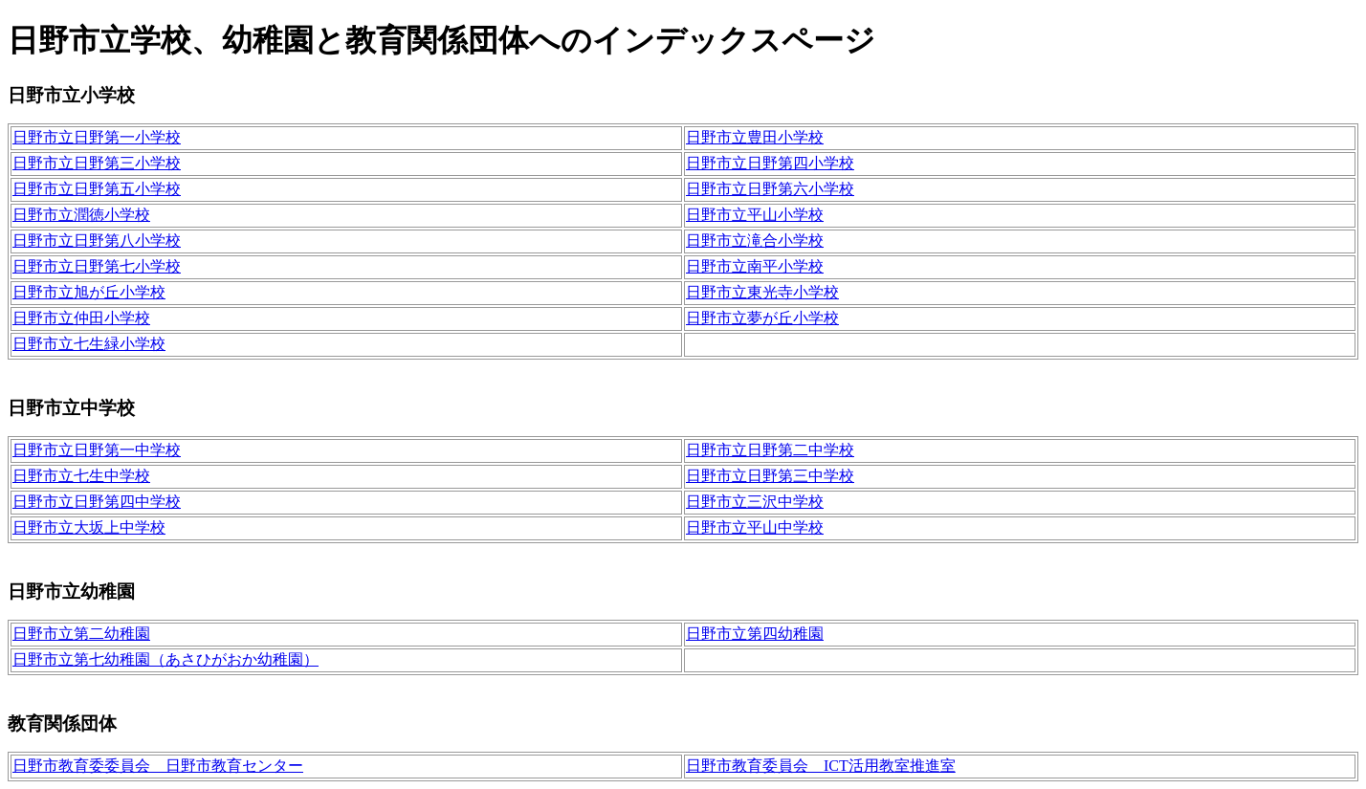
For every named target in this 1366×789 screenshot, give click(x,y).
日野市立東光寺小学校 (762, 292)
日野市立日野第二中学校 (770, 450)
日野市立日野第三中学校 (770, 476)
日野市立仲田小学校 (81, 318)
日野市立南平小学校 (755, 266)
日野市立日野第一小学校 (96, 137)
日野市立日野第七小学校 (96, 266)
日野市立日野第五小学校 (96, 189)
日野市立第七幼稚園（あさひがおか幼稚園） (165, 659)
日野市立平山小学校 (755, 215)
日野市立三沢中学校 (755, 501)
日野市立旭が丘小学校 (88, 292)
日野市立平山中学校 (755, 527)
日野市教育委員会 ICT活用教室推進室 (821, 765)
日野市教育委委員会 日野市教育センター (157, 765)
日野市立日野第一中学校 (96, 450)
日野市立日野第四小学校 (770, 163)
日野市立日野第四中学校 (96, 501)
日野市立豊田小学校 (755, 137)
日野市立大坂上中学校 (88, 527)
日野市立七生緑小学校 (88, 344)
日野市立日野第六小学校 (770, 189)
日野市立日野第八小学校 (96, 240)
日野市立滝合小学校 (755, 240)
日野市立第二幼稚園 (81, 633)
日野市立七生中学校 (81, 476)
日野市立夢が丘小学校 (762, 318)
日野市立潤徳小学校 (81, 215)
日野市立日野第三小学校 (96, 163)
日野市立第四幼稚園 (755, 633)
